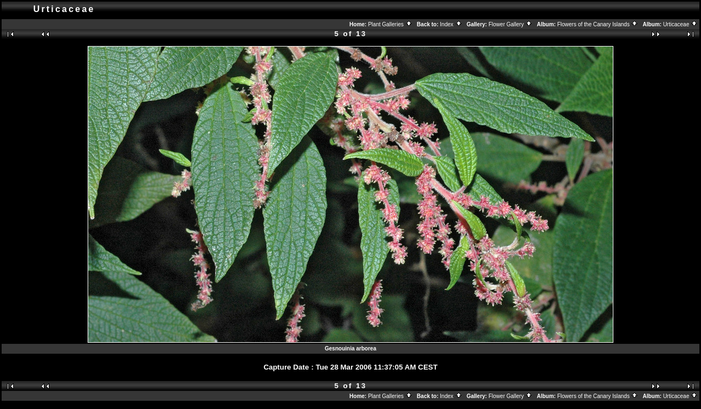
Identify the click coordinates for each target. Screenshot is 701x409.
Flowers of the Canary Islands (597, 24)
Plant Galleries (390, 24)
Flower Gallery (510, 24)
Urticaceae (680, 24)
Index (451, 24)
